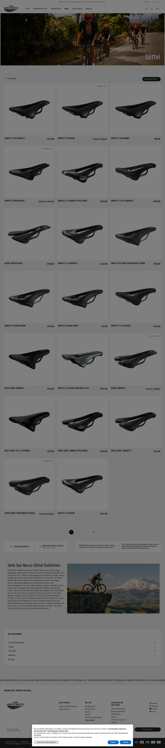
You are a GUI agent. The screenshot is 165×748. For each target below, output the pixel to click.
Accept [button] (125, 742)
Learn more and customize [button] (46, 742)
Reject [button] (113, 742)
